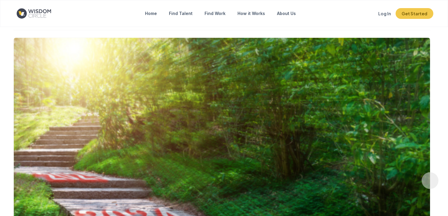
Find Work (215, 13)
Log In (384, 13)
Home (151, 13)
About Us (286, 13)
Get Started (414, 13)
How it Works (251, 13)
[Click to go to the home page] (39, 14)
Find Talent (181, 13)
